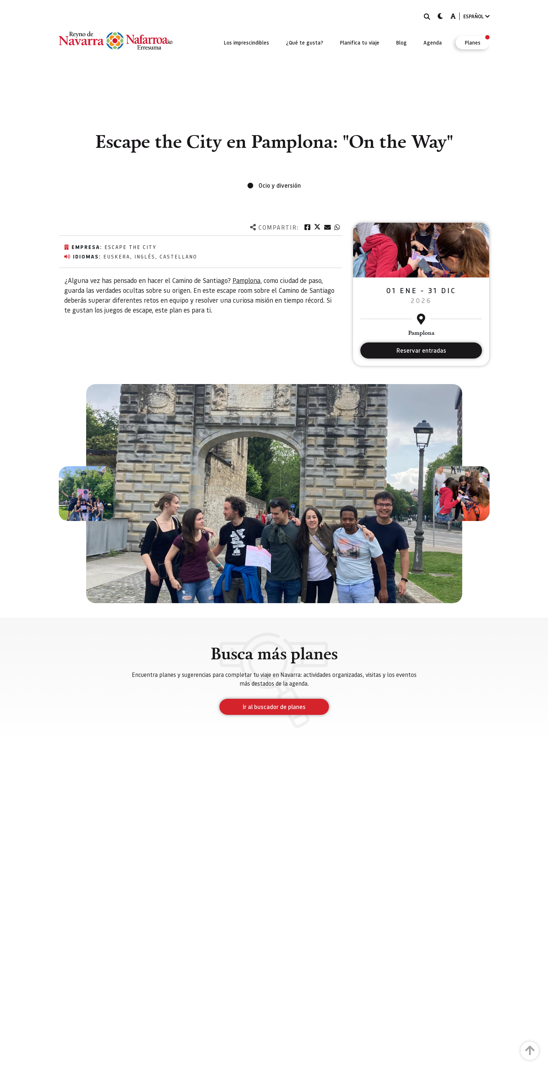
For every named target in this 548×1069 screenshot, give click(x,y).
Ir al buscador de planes (274, 706)
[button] (86, 493)
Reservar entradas (421, 350)
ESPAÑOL (476, 16)
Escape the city (130, 247)
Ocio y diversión (279, 185)
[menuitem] (246, 42)
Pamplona (246, 280)
